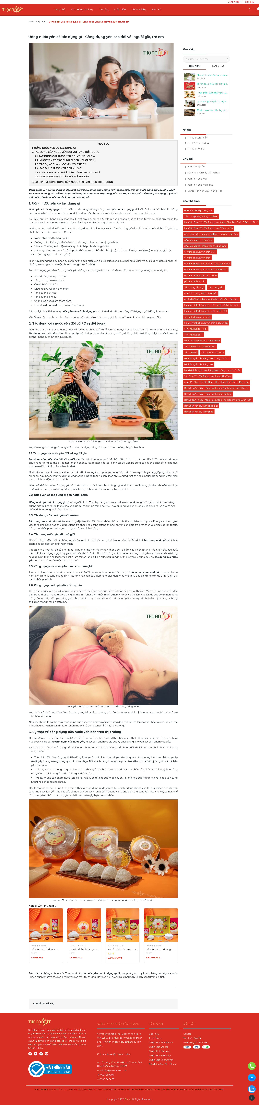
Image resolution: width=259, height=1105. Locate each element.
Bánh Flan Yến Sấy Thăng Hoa (203, 190)
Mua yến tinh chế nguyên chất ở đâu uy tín (206, 323)
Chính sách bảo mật (159, 1051)
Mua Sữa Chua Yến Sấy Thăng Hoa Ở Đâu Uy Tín (208, 228)
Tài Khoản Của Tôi (192, 1038)
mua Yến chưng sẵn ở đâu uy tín (200, 293)
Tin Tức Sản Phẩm (196, 137)
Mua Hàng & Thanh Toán (195, 1042)
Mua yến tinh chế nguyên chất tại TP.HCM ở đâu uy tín (211, 305)
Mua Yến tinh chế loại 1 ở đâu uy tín (202, 340)
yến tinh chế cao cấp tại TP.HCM (200, 275)
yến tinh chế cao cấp (194, 281)
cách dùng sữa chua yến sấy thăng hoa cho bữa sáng (211, 234)
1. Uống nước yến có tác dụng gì (54, 148)
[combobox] (206, 59)
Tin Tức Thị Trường (197, 143)
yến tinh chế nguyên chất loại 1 (199, 252)
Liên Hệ (156, 9)
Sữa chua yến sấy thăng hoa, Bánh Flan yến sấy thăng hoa (205, 1089)
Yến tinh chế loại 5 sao (199, 184)
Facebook (30, 1053)
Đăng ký (249, 2)
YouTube (46, 1053)
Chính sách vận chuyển (161, 1059)
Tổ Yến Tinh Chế (39, 946)
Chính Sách (138, 9)
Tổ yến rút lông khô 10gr (120, 1089)
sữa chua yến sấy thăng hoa (202, 172)
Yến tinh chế (190, 352)
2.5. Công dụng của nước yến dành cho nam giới (68, 172)
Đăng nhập (233, 2)
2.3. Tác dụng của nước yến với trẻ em (60, 164)
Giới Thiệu (120, 9)
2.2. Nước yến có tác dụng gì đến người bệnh (65, 160)
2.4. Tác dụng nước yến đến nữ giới (59, 168)
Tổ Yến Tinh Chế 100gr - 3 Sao (161, 949)
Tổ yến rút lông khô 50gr (156, 1089)
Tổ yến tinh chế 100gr (103, 1089)
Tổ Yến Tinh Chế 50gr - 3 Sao (122, 949)
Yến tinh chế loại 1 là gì (195, 329)
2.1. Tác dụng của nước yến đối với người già (65, 156)
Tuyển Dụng (155, 1038)
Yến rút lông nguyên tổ (42, 1089)
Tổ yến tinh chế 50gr (88, 1089)
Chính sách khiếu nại (160, 1055)
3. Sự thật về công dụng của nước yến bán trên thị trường (72, 182)
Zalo (41, 1053)
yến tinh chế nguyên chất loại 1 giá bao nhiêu (207, 263)
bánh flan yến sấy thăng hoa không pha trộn (206, 358)
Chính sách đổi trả (158, 1046)
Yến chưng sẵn (195, 166)
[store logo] (12, 9)
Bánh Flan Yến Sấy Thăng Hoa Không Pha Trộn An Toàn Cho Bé (216, 388)
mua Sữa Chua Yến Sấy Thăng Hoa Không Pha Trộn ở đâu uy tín (216, 382)
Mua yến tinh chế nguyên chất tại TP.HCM (205, 311)
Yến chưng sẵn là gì (194, 287)
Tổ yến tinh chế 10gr (58, 1089)
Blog (43, 21)
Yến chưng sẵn (216, 287)
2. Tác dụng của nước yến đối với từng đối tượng (65, 152)
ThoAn (128, 1099)
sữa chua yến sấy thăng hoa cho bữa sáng (205, 246)
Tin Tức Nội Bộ (194, 148)
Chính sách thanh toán (161, 1042)
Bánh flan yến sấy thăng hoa (198, 411)
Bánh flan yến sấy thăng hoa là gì (201, 406)
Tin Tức (103, 9)
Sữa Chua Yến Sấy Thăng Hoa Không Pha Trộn (207, 376)
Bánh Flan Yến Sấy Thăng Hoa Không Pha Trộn (208, 394)
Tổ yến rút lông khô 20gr (138, 1089)
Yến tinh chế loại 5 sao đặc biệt (199, 346)
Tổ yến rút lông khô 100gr (175, 1089)
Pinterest (35, 1053)
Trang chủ (59, 9)
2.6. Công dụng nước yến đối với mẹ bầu (62, 176)
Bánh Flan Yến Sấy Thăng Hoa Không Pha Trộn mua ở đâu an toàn (217, 400)
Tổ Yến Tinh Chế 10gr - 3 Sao (46, 949)
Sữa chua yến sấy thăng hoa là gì (200, 216)
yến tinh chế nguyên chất (197, 257)
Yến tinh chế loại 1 (196, 178)
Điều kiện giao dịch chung (163, 1064)
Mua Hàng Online (81, 9)
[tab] (194, 67)
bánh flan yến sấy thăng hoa (198, 364)
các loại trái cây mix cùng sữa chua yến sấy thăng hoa (211, 299)
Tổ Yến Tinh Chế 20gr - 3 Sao (84, 949)
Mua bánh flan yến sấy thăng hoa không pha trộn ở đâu (212, 370)
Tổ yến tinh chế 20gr (73, 1089)
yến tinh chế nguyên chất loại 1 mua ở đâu (205, 269)
